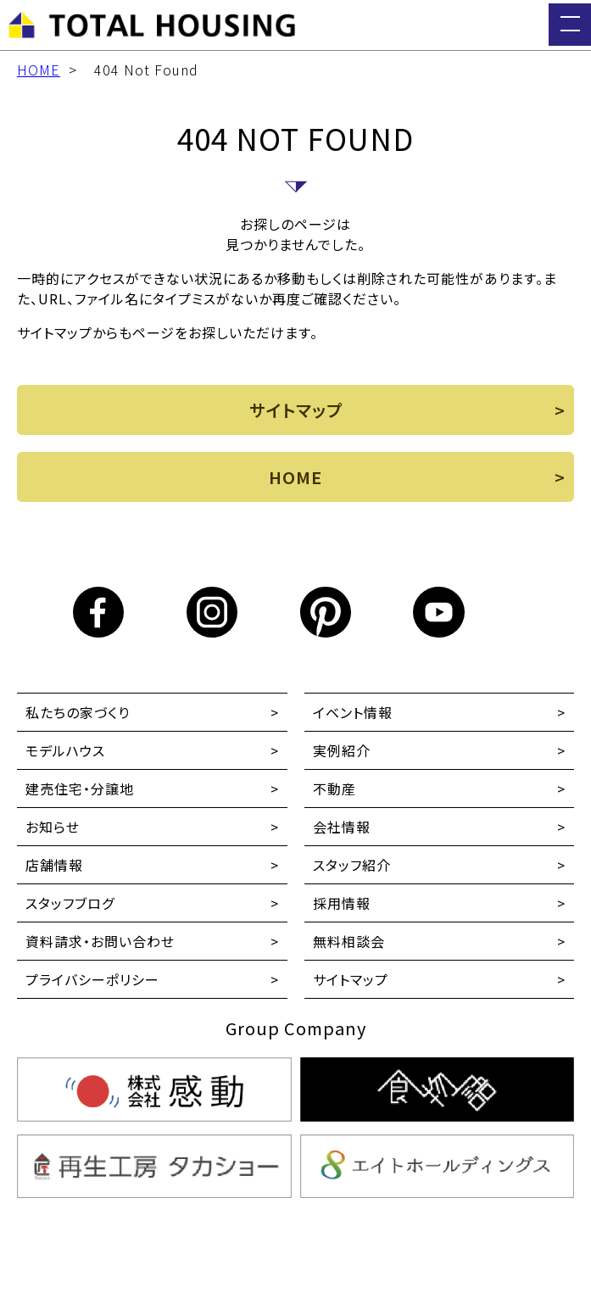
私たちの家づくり (77, 712)
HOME (38, 69)
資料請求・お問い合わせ (100, 941)
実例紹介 (342, 750)
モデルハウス (65, 750)
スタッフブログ (69, 903)
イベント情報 (353, 712)
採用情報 (342, 903)
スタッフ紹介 (352, 865)
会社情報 (342, 826)
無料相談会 (349, 941)
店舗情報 (54, 865)
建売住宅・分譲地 (79, 788)
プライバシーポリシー (92, 979)
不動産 (334, 788)
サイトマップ (350, 979)
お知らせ (52, 826)
